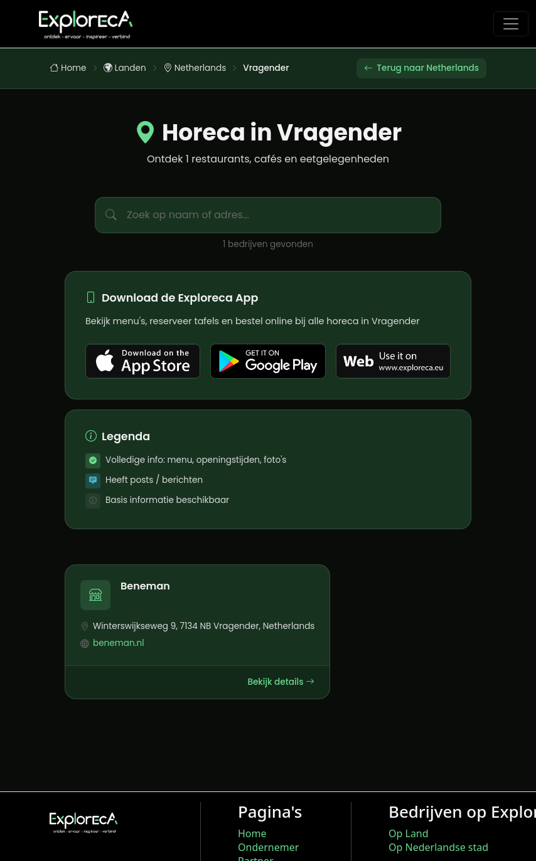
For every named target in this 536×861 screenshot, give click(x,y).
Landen (125, 68)
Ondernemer (268, 847)
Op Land (409, 833)
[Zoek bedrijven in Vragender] (284, 215)
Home (68, 68)
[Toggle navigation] (510, 23)
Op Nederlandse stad (438, 847)
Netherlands (195, 68)
